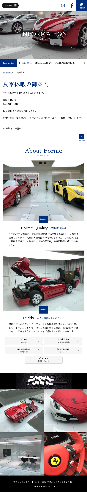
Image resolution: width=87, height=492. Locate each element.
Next (84, 63)
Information (8, 63)
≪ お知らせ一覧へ (12, 128)
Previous (19, 63)
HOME (7, 73)
